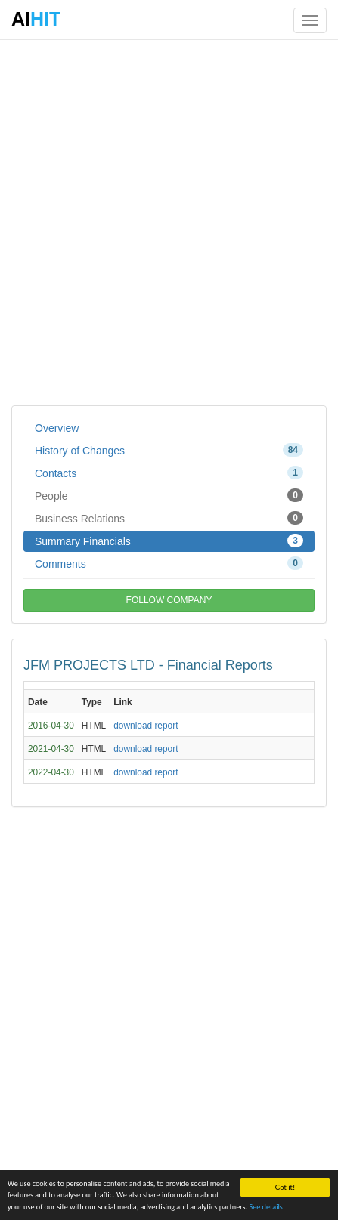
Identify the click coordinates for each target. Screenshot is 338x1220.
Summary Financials (169, 540)
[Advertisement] (169, 221)
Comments (169, 563)
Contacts (169, 472)
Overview (57, 428)
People (169, 495)
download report (145, 725)
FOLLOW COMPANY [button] (169, 600)
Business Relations (169, 518)
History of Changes (169, 450)
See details (265, 1207)
